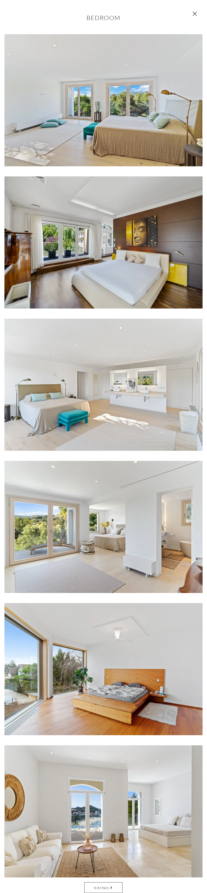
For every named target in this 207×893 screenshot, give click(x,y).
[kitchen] (103, 887)
